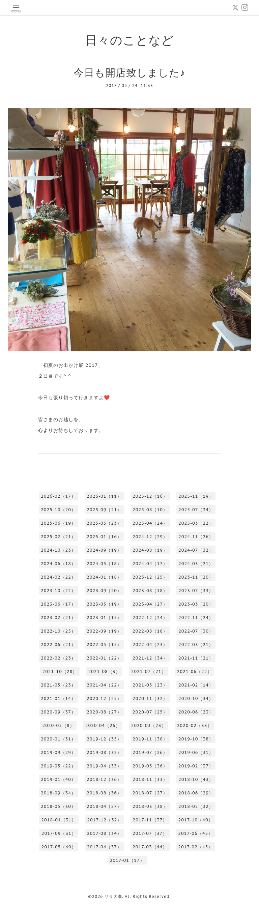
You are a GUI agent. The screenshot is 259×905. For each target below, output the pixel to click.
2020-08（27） (104, 712)
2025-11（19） (195, 496)
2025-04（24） (150, 523)
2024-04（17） (150, 563)
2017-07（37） (150, 833)
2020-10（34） (195, 698)
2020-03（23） (148, 725)
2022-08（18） (150, 631)
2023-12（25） (150, 577)
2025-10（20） (58, 510)
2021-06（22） (194, 671)
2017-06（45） (195, 833)
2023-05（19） (104, 604)
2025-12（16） (150, 496)
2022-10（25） (58, 631)
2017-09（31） (58, 833)
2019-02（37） (195, 766)
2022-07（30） (195, 631)
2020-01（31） (58, 739)
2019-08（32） (104, 752)
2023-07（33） (195, 590)
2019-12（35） (104, 739)
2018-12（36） (104, 779)
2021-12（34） (150, 658)
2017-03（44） (150, 847)
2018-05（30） (58, 806)
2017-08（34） (104, 833)
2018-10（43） (195, 779)
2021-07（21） (148, 671)
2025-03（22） (195, 523)
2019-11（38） (150, 739)
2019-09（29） (58, 752)
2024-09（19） (104, 550)
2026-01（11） (104, 496)
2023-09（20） (104, 590)
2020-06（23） (195, 712)
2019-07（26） (150, 752)
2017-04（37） (104, 847)
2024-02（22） (58, 577)
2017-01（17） (127, 860)
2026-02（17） (58, 496)
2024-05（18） (104, 563)
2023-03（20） (195, 604)
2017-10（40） (195, 820)
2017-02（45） (195, 847)
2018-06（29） (195, 793)
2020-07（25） (150, 712)
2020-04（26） (102, 725)
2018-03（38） (150, 806)
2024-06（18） (58, 563)
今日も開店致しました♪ (129, 72)
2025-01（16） (104, 536)
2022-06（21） (58, 644)
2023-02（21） (58, 617)
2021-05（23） (58, 685)
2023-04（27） (150, 604)
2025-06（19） (58, 523)
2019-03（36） (150, 766)
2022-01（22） (104, 658)
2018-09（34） (58, 793)
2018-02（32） (195, 806)
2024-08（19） (150, 550)
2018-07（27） (150, 793)
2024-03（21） (195, 563)
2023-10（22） (58, 590)
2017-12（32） (104, 820)
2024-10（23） (58, 550)
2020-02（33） (194, 725)
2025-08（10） (150, 510)
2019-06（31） (195, 752)
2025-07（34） (195, 510)
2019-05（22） (58, 766)
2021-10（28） (59, 671)
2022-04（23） (150, 644)
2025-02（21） (58, 536)
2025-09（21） (104, 510)
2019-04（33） (104, 766)
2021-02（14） (195, 685)
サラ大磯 (113, 896)
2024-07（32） (195, 550)
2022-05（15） (104, 644)
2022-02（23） (58, 658)
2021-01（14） (58, 698)
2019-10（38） (195, 739)
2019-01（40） (58, 779)
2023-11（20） (195, 577)
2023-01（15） (104, 617)
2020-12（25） (104, 698)
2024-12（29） (150, 536)
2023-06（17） (58, 604)
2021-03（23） (150, 685)
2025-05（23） (104, 523)
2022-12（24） (150, 617)
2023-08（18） (150, 590)
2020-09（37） (58, 712)
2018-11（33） (150, 779)
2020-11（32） (150, 698)
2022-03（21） (195, 644)
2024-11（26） (195, 536)
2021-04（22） (104, 685)
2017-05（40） (58, 847)
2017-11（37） (150, 820)
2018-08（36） (104, 793)
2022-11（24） (195, 617)
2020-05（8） (58, 725)
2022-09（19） (104, 631)
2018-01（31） (58, 820)
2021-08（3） (104, 671)
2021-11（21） (195, 658)
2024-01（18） (104, 577)
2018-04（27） (104, 806)
